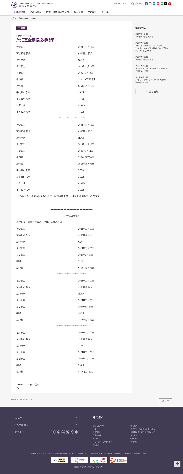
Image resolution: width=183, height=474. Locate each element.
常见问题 (134, 442)
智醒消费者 (35, 12)
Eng (124, 3)
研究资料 (96, 432)
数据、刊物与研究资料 (57, 12)
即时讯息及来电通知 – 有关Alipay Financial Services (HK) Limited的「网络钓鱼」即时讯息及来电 (151, 48)
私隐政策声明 (106, 454)
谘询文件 (134, 426)
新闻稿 (33, 18)
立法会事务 (97, 435)
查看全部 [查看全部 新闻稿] (151, 91)
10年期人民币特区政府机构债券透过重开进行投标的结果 (151, 70)
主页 (14, 18)
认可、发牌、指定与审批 (102, 442)
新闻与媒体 (19, 12)
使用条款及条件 (140, 454)
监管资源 (78, 12)
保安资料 (118, 454)
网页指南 (128, 454)
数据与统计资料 (99, 426)
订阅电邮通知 (21, 424)
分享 (165, 401)
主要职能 (92, 12)
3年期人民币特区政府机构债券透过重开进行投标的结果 (151, 81)
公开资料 (34, 454)
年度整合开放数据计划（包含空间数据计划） (70, 454)
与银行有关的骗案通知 (144, 37)
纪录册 (95, 438)
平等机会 (94, 454)
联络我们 (117, 3)
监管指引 (96, 445)
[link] (140, 3)
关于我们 (106, 12)
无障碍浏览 (45, 454)
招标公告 (134, 438)
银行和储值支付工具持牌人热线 (142, 432)
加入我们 (134, 435)
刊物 (94, 429)
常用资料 (98, 417)
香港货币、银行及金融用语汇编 (142, 429)
